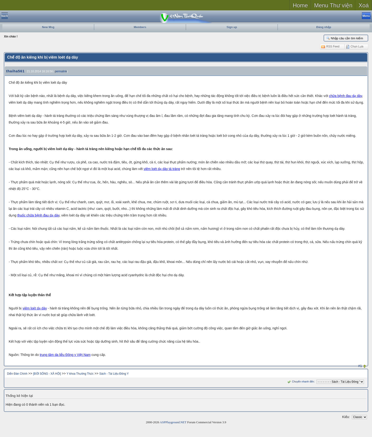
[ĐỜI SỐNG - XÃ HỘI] (47, 373)
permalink (61, 71)
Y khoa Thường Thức (80, 373)
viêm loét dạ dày (35, 308)
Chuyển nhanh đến (300, 381)
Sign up (232, 27)
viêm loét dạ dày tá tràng (162, 169)
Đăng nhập (323, 27)
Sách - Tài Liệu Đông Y (114, 373)
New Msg (48, 27)
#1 (360, 366)
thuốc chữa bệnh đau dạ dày (38, 215)
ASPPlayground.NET (173, 422)
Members (140, 27)
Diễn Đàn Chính (17, 373)
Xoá (363, 5)
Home (300, 5)
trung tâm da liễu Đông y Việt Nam (65, 355)
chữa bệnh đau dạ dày (345, 96)
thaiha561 (15, 71)
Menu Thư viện (333, 5)
